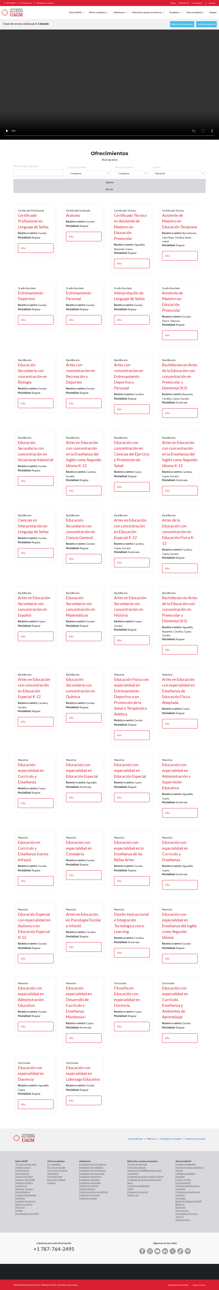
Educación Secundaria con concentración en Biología (32, 373)
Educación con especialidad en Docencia (31, 1073)
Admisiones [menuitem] (120, 15)
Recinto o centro (124, 167)
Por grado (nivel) (54, 1176)
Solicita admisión (206, 24)
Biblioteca (151, 1139)
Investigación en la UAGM (27, 1214)
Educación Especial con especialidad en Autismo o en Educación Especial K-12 (34, 926)
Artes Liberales (22, 1173)
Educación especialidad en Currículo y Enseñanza (31, 773)
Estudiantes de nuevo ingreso (92, 1164)
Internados (180, 1198)
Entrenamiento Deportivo (30, 296)
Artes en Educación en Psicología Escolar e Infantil (83, 920)
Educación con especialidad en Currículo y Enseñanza (175, 851)
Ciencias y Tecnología (25, 1180)
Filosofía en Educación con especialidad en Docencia (127, 997)
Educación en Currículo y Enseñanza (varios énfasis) (33, 851)
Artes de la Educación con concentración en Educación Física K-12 (178, 532)
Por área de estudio (56, 1167)
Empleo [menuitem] (213, 12)
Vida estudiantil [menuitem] (195, 15)
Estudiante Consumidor (171, 1139)
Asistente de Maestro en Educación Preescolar (172, 302)
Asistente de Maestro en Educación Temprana (179, 221)
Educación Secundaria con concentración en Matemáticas (80, 606)
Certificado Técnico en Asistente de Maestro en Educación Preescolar (130, 227)
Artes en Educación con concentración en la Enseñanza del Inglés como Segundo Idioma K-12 (83, 454)
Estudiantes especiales (89, 1180)
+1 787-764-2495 (53, 1249)
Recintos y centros (23, 1204)
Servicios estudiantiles (185, 1164)
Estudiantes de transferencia (92, 1170)
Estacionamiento (183, 1183)
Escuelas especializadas (25, 1195)
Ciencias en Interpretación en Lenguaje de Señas (33, 526)
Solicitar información (88, 1186)
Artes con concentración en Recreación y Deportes (80, 373)
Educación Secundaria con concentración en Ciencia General (80, 529)
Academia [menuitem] (175, 15)
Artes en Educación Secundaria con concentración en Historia (130, 606)
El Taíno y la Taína (183, 1180)
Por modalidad (53, 1164)
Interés (157, 167)
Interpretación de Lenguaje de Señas (129, 296)
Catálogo (51, 1183)
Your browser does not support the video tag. (109, 84)
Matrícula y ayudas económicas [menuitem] (148, 15)
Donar (173, 3)
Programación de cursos (186, 1214)
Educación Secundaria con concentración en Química (80, 688)
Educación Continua (56, 1180)
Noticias (19, 1210)
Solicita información (182, 24)
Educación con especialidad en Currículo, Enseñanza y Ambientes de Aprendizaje (175, 1002)
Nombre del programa (25, 166)
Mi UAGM (10, 3)
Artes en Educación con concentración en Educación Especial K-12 (130, 529)
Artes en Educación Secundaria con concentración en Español (34, 606)
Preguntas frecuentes (89, 1195)
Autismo (73, 215)
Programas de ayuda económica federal (145, 1176)
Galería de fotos (182, 1220)
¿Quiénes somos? (23, 1167)
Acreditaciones (22, 1170)
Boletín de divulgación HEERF (188, 1201)
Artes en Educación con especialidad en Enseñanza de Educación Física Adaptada (178, 691)
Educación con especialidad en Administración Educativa (31, 997)
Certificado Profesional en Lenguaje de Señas (33, 221)
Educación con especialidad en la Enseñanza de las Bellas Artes (129, 851)
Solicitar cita (132, 1195)
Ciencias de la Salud (24, 1176)
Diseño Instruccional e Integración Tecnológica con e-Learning (131, 923)
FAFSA (130, 1189)
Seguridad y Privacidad (178, 1285)
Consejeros (197, 3)
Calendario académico (185, 1173)
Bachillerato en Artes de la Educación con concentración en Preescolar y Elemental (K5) (179, 376)
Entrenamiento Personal (78, 296)
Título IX (179, 1217)
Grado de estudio (77, 167)
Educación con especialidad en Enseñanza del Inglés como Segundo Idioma (179, 926)
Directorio (20, 1207)
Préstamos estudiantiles (138, 1186)
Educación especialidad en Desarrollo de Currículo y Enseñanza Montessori (79, 1002)
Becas (130, 1183)
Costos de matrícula (136, 1167)
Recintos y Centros (45, 3)
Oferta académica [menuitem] (98, 15)
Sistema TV (184, 3)
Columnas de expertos (25, 1201)
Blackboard (180, 1207)
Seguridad (180, 1176)
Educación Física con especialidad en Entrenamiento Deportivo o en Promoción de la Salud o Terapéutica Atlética (131, 696)
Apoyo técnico (182, 1210)
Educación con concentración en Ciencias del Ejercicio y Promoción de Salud (131, 454)
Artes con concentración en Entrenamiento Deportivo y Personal (128, 376)
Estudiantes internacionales (92, 1173)
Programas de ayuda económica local (144, 1180)
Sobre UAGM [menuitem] (76, 15)
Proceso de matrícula (137, 1164)
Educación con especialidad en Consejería (79, 848)
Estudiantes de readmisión (91, 1167)
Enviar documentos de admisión (93, 1192)
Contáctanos (26, 3)
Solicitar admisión (87, 1189)
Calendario (20, 1198)
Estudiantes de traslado (90, 1183)
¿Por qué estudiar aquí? (25, 1164)
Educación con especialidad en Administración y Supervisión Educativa (176, 776)
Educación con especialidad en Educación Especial (82, 770)
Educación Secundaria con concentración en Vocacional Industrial (35, 451)
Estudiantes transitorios (90, 1176)
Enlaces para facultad (195, 1139)
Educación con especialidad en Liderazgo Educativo (83, 1073)
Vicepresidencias (135, 1139)
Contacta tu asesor (88, 1198)
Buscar (212, 3)
